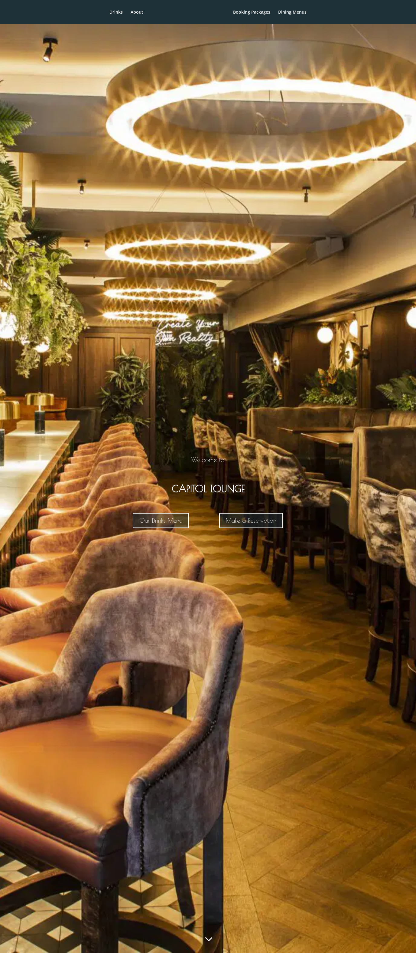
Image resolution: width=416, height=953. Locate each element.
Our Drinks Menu (160, 520)
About (117, 12)
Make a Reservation (251, 520)
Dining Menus (312, 12)
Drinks (96, 12)
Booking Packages (271, 12)
